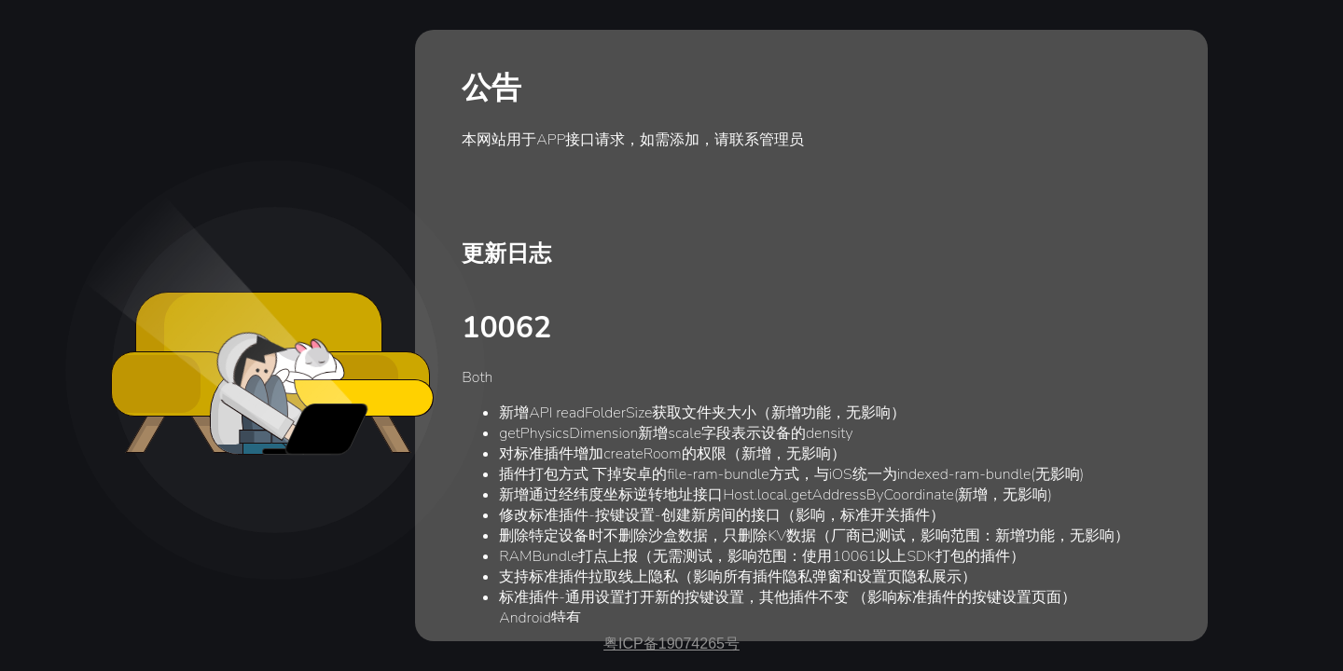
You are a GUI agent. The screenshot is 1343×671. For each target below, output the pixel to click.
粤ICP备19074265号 (671, 643)
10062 (506, 328)
